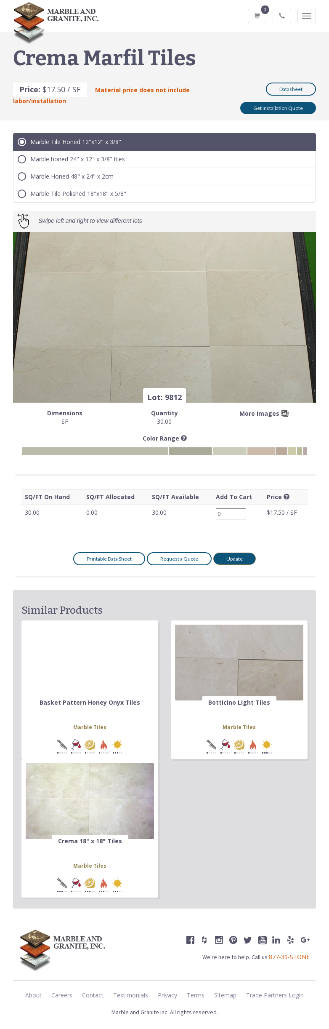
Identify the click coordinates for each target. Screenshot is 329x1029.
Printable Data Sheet (109, 559)
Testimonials (130, 995)
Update (234, 559)
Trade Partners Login (275, 995)
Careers (61, 995)
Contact (92, 995)
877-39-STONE (289, 957)
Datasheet (290, 89)
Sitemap (225, 995)
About (33, 995)
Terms (195, 995)
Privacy (167, 995)
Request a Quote (179, 559)
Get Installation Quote (278, 108)
